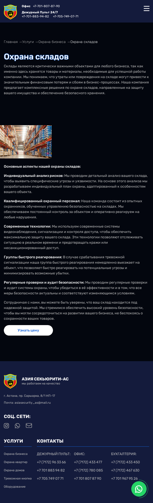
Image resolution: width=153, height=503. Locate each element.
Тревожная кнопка (18, 478)
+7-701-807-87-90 (46, 6)
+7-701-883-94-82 (35, 16)
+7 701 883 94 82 (51, 470)
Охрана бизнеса (16, 454)
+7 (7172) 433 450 (125, 462)
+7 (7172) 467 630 (125, 470)
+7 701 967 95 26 (124, 478)
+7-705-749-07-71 (65, 16)
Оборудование (18, 486)
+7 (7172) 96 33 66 (51, 462)
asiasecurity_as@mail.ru (33, 402)
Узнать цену (28, 330)
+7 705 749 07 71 (50, 478)
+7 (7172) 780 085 (88, 470)
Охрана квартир (15, 462)
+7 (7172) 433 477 (88, 462)
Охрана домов (14, 470)
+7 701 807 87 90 (87, 478)
